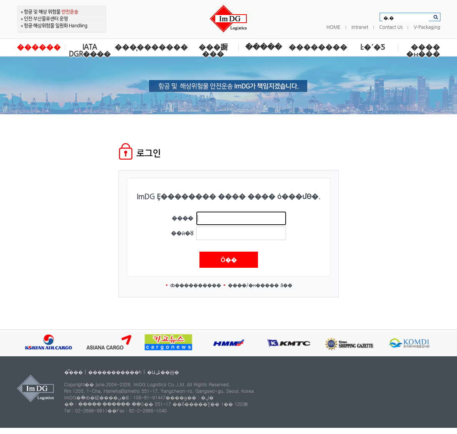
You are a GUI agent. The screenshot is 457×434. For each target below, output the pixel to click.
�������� (318, 47)
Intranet (360, 27)
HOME (333, 27)
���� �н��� (423, 50)
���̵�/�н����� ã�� (260, 285)
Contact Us (391, 27)
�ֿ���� (263, 47)
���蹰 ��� (213, 50)
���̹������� (151, 47)
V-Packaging (426, 27)
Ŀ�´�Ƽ (372, 47)
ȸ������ (186, 285)
